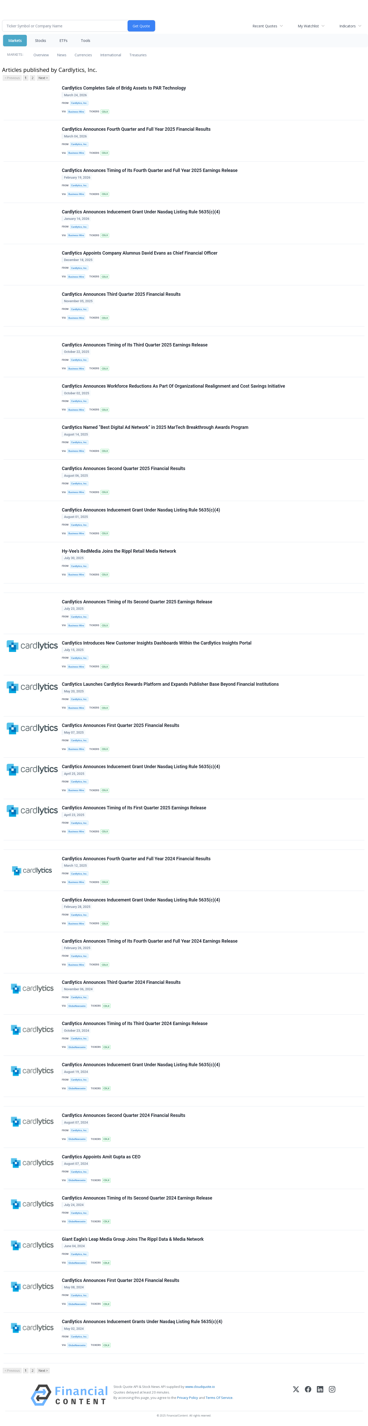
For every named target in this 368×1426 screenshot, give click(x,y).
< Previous (12, 78)
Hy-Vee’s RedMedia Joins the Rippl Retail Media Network (119, 551)
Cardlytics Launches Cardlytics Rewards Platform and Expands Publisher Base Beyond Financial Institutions (170, 684)
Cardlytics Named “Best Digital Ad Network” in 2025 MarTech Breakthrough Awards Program (155, 427)
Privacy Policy (187, 1398)
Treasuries (138, 54)
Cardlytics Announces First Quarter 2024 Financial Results (120, 1280)
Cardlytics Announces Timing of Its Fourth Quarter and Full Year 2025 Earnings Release (149, 170)
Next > (43, 78)
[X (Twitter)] (296, 1396)
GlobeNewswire (77, 1006)
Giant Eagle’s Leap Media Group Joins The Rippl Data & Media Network (133, 1239)
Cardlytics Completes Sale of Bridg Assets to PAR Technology (124, 88)
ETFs (63, 40)
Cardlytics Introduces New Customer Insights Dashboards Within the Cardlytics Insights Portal (156, 643)
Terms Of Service (219, 1398)
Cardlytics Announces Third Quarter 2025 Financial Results (121, 294)
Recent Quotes (264, 26)
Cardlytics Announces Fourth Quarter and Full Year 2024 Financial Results (136, 859)
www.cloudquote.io (200, 1387)
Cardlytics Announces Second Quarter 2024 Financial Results (123, 1115)
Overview (41, 54)
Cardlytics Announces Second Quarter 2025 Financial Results (123, 468)
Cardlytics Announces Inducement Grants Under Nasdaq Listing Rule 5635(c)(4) (142, 1322)
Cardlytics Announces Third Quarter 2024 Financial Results (121, 982)
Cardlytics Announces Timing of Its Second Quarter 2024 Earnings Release (137, 1198)
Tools (85, 40)
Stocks (40, 40)
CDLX (105, 111)
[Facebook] (308, 1396)
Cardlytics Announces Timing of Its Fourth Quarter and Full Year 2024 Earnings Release (149, 941)
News (61, 54)
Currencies (83, 54)
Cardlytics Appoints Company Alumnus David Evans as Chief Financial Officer (139, 253)
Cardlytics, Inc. (79, 103)
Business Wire (76, 111)
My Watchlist (308, 26)
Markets (15, 40)
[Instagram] (332, 1396)
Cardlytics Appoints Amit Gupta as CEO (101, 1157)
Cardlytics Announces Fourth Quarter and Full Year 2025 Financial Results (136, 129)
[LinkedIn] (320, 1396)
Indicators (347, 26)
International (110, 54)
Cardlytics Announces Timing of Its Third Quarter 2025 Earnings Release (135, 344)
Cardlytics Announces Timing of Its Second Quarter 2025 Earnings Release (137, 601)
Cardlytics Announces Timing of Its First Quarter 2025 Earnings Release (134, 808)
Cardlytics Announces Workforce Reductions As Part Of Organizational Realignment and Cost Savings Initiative (173, 386)
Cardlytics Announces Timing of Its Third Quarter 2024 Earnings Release (135, 1023)
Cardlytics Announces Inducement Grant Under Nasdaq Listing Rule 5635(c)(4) (141, 211)
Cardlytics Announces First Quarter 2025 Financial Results (120, 725)
